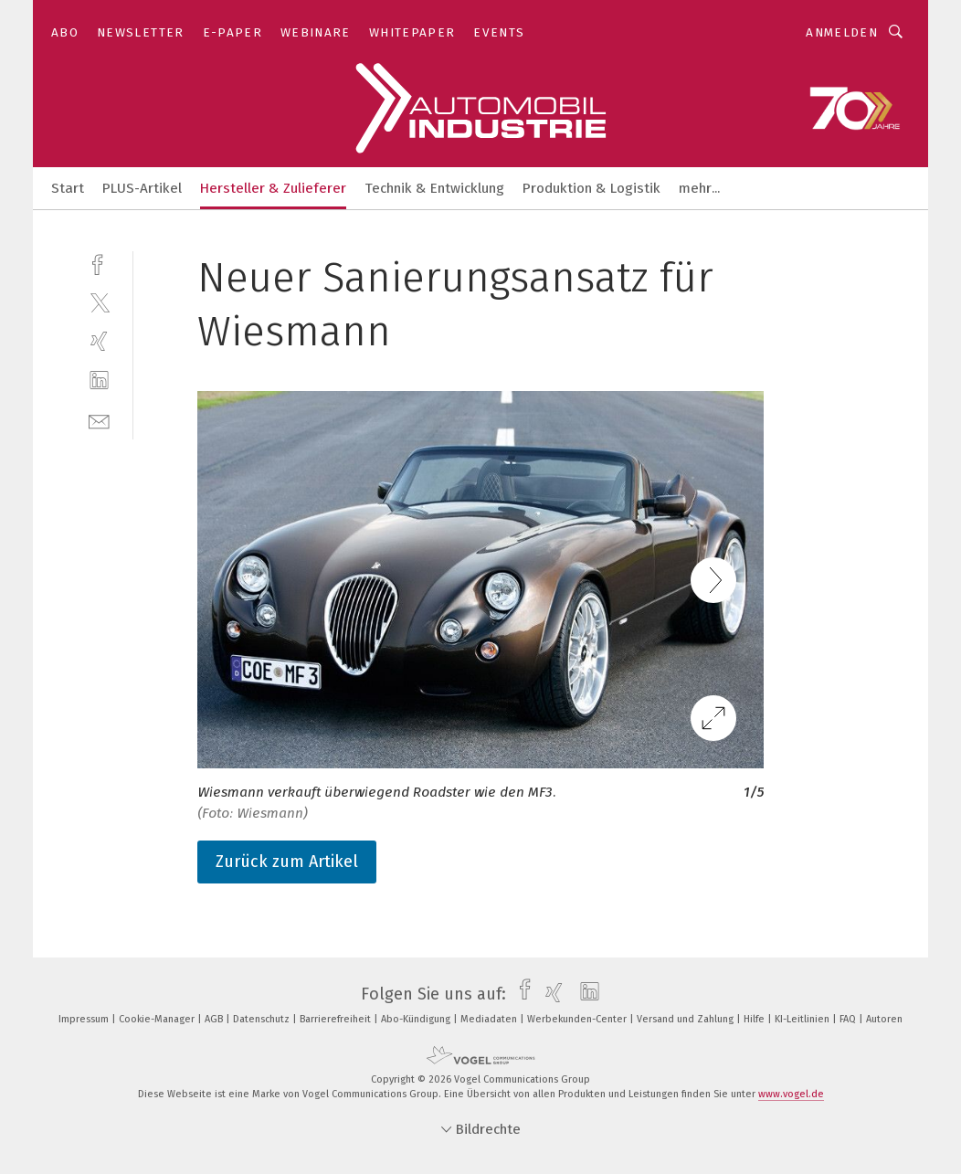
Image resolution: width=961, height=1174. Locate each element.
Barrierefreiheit (337, 1019)
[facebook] (99, 262)
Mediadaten (490, 1019)
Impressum (84, 1019)
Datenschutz (262, 1019)
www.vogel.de (791, 1094)
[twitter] (99, 302)
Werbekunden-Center (578, 1019)
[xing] (99, 341)
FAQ (849, 1019)
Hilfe (755, 1019)
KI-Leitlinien (803, 1019)
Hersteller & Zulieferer (273, 188)
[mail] (99, 419)
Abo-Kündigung (417, 1019)
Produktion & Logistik (591, 188)
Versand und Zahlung (686, 1019)
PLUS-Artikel (142, 188)
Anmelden (842, 32)
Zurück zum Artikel (287, 861)
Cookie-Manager (158, 1019)
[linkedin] (99, 380)
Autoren (884, 1019)
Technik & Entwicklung (434, 188)
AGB (215, 1019)
